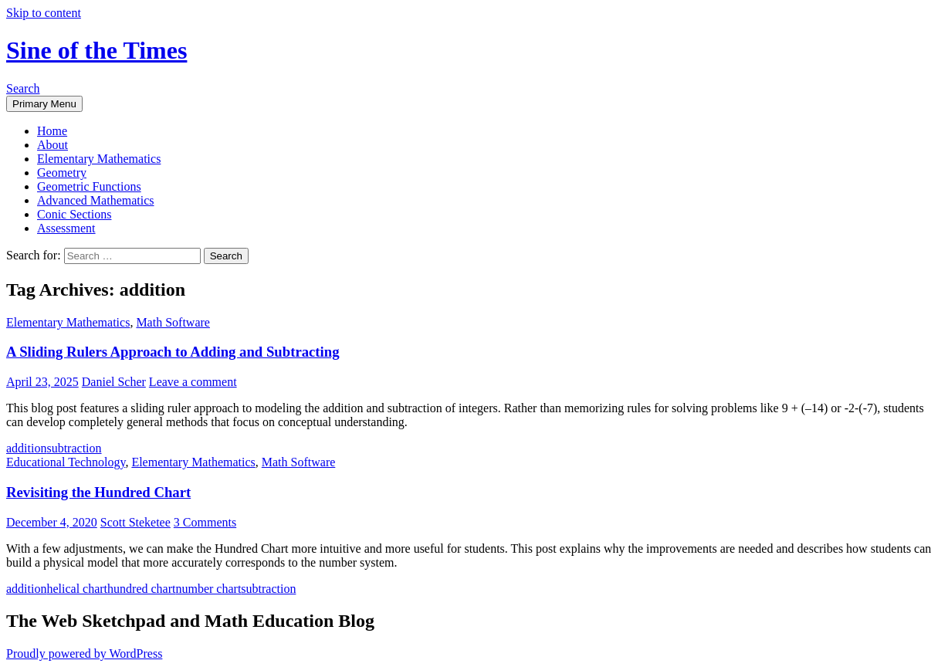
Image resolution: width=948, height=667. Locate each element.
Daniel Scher (114, 381)
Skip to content (43, 12)
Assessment (66, 228)
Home (52, 130)
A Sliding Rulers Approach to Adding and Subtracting (173, 352)
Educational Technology (65, 462)
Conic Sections (74, 214)
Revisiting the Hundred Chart (98, 492)
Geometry (61, 172)
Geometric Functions (89, 186)
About (52, 144)
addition (26, 448)
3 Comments (205, 522)
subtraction (73, 448)
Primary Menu (44, 104)
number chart (208, 588)
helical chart (76, 588)
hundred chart (141, 588)
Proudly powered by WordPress (84, 653)
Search (23, 88)
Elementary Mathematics (99, 158)
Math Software (173, 322)
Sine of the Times (96, 50)
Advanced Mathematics (95, 200)
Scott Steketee (135, 522)
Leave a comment (193, 381)
